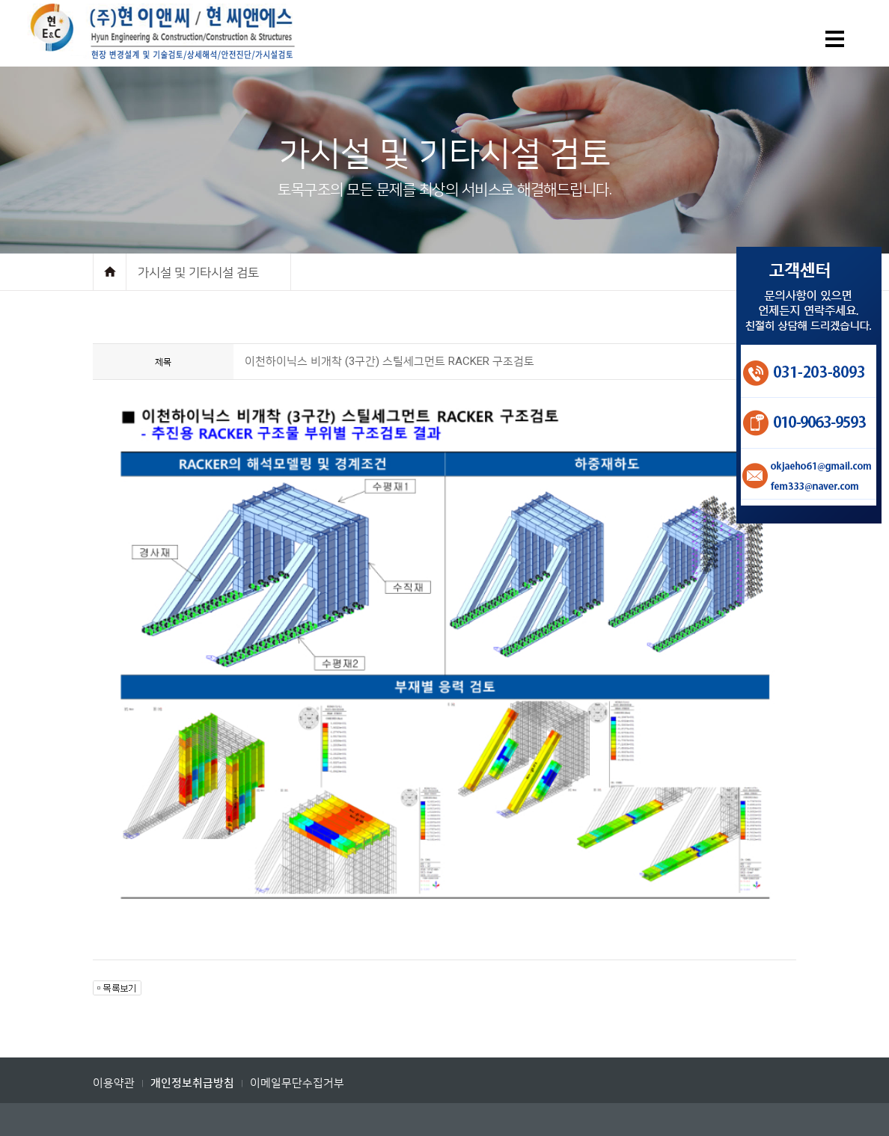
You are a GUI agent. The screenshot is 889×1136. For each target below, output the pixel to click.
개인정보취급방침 (192, 1083)
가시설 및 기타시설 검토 (198, 272)
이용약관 (114, 1083)
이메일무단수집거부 (297, 1083)
